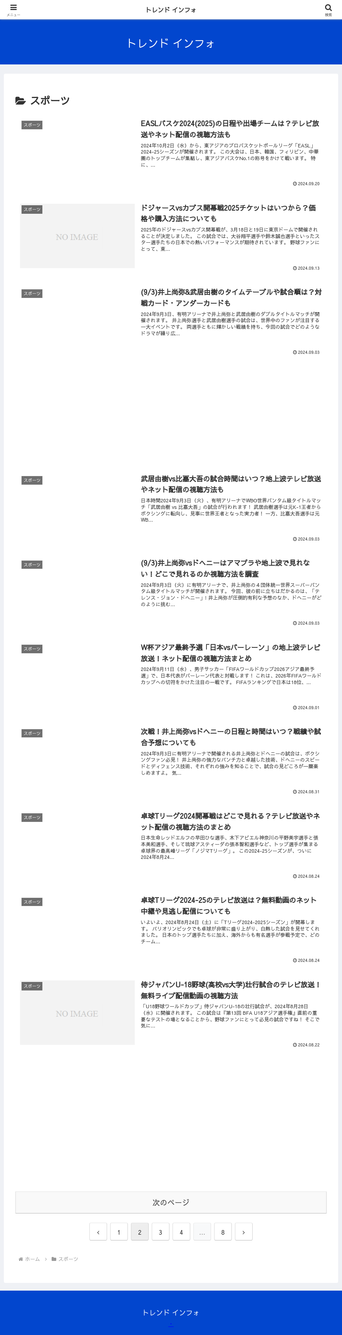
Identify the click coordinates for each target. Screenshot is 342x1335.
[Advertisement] (171, 402)
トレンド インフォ (171, 9)
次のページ (171, 1202)
